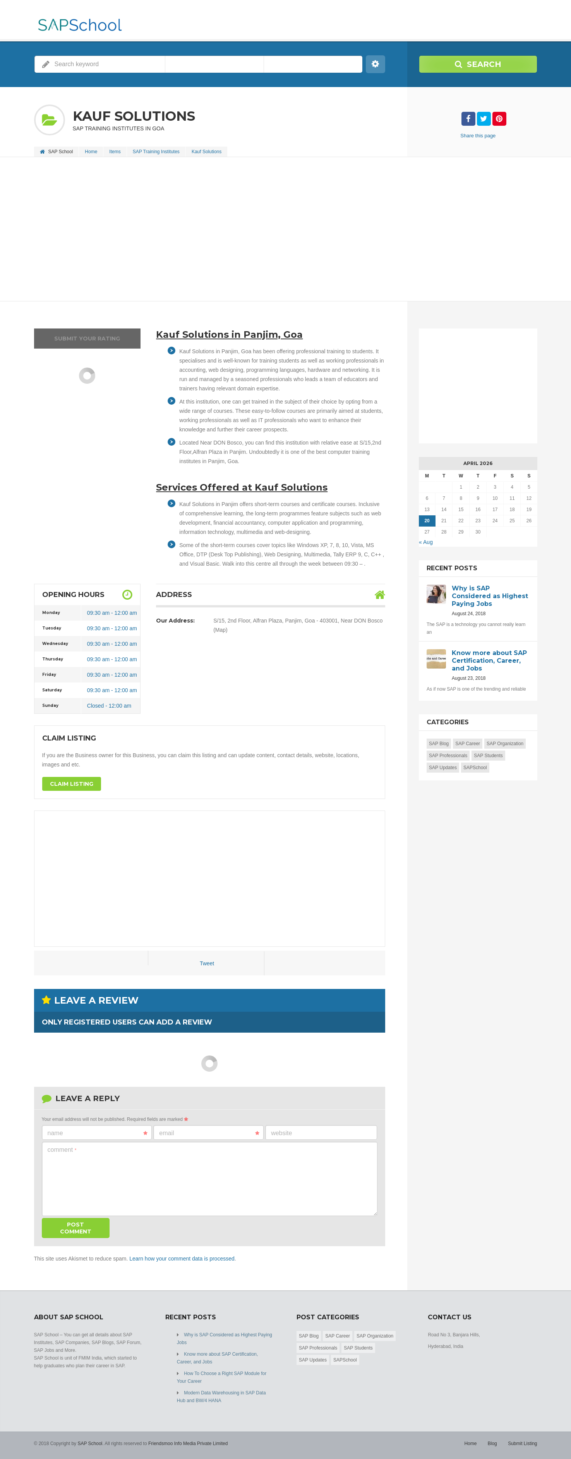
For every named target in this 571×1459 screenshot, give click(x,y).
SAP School (89, 1443)
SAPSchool (475, 767)
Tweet (207, 963)
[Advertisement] (266, 230)
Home (91, 151)
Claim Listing (71, 783)
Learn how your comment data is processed (182, 1258)
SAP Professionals (448, 755)
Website (281, 1133)
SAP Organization (505, 743)
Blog (492, 1443)
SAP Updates (443, 767)
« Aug (426, 542)
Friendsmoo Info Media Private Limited (188, 1443)
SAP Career (467, 743)
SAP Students (488, 755)
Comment (62, 1149)
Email (209, 1133)
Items (114, 151)
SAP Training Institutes (156, 151)
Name (98, 1133)
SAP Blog (439, 743)
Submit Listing (522, 1443)
